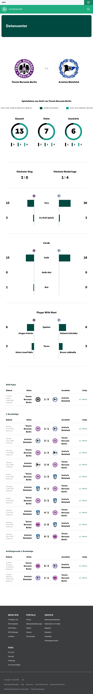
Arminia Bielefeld (65, 399)
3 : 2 (46, 500)
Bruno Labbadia (68, 352)
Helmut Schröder (69, 333)
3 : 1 (46, 441)
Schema (83, 399)
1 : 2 (46, 453)
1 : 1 (46, 429)
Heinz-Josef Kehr (24, 352)
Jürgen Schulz (25, 333)
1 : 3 (46, 399)
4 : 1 (46, 488)
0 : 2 (46, 536)
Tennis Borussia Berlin (28, 399)
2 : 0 (46, 465)
